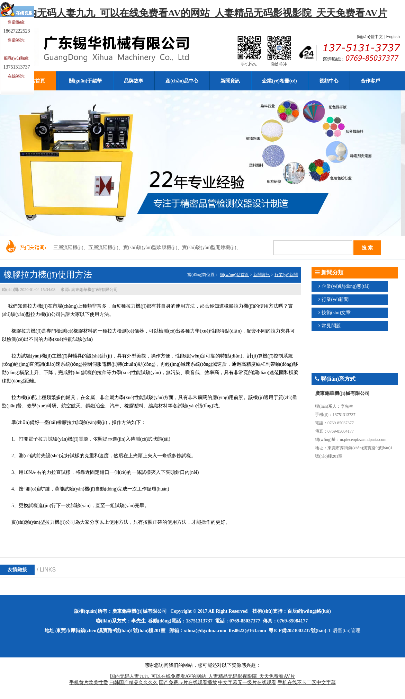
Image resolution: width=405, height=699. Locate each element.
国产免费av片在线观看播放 (188, 682)
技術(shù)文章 (336, 312)
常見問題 (331, 325)
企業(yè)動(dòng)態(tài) (346, 286)
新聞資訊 (261, 274)
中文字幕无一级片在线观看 (247, 682)
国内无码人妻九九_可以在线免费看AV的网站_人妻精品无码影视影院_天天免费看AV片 (202, 13)
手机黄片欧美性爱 (88, 682)
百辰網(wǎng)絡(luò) (309, 611)
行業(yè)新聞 (286, 274)
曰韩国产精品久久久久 (133, 682)
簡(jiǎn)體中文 (370, 36)
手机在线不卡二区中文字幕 (307, 682)
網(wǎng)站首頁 (234, 274)
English (393, 36)
